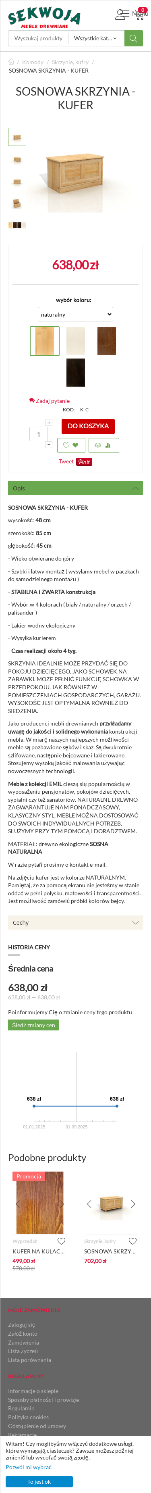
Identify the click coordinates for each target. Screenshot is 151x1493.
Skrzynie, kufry (70, 61)
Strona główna (11, 62)
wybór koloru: (73, 299)
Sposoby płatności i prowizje (43, 1399)
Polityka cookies (28, 1417)
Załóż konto (22, 1333)
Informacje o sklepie (33, 1390)
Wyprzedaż (24, 1241)
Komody (32, 61)
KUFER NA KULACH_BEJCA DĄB (39, 1251)
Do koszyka (88, 426)
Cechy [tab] (76, 922)
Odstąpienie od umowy (37, 1425)
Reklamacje (22, 1434)
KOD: (69, 410)
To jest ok (39, 1481)
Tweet (66, 461)
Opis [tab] (76, 488)
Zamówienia (23, 1342)
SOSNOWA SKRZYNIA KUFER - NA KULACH (111, 1251)
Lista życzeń (23, 1350)
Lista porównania (29, 1359)
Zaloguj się (21, 1324)
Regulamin (21, 1408)
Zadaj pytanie (49, 400)
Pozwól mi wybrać (29, 1467)
